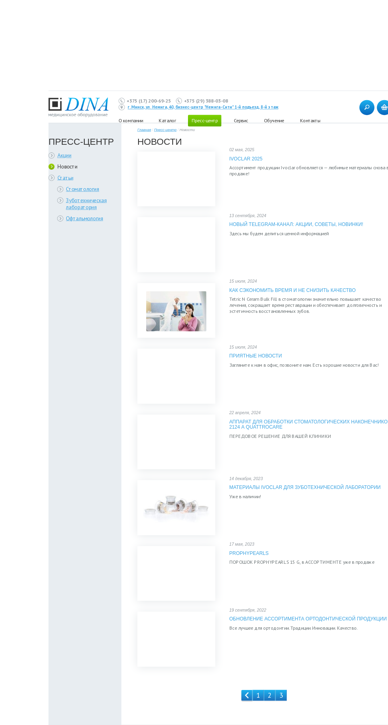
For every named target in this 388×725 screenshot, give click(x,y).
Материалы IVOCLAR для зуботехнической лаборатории (305, 487)
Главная (144, 130)
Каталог (167, 120)
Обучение (274, 120)
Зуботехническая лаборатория (86, 204)
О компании (130, 120)
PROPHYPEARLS (249, 553)
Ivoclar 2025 (246, 158)
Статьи (65, 177)
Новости (67, 166)
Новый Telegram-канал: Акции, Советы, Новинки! (296, 224)
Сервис (241, 120)
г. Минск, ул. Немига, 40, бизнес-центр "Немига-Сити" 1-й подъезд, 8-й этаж (203, 107)
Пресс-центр (165, 130)
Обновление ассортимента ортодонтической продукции (308, 619)
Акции (64, 155)
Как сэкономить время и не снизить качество (292, 290)
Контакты (310, 120)
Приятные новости (255, 356)
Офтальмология (84, 218)
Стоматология (82, 189)
